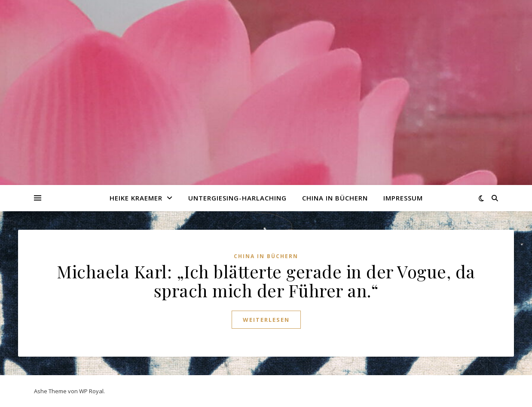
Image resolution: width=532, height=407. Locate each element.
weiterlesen (266, 320)
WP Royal (91, 391)
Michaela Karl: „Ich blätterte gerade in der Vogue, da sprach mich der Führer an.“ (266, 281)
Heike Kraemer (136, 198)
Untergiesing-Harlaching (237, 198)
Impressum (403, 198)
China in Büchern (335, 198)
